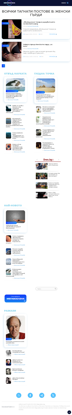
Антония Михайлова (32, 26)
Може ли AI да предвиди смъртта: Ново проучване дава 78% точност (17, 147)
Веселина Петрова (13, 99)
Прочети (52, 34)
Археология (10, 91)
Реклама (41, 406)
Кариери (56, 406)
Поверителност (64, 406)
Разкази (9, 339)
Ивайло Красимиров (13, 345)
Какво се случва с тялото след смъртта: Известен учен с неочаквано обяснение (15, 109)
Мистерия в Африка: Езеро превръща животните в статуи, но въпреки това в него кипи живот (14, 122)
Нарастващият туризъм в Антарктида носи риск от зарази (18, 261)
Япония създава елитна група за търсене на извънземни (17, 251)
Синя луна (5, 23)
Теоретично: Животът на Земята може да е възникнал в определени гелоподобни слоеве (45, 120)
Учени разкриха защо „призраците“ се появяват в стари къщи (18, 135)
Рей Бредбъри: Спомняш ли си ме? (18, 351)
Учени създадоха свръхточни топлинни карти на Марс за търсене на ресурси (15, 239)
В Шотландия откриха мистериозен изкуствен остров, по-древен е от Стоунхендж (15, 273)
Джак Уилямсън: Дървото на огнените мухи (17, 361)
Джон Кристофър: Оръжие (18, 378)
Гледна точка (40, 92)
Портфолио (49, 406)
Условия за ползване (25, 406)
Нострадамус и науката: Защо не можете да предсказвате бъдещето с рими (48, 145)
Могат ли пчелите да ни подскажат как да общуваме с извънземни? (48, 109)
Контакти (35, 406)
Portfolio (21, 409)
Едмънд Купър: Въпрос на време (18, 369)
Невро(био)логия (11, 223)
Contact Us (56, 408)
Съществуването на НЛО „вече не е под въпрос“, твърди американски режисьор (45, 133)
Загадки (15, 91)
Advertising (63, 408)
